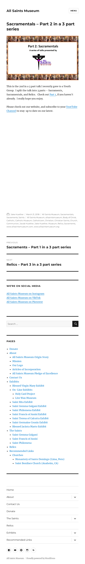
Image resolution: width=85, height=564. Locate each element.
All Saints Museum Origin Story (30, 357)
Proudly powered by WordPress (40, 558)
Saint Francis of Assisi (24, 438)
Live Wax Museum (25, 397)
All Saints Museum (23, 11)
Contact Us (15, 377)
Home (10, 489)
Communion (13, 223)
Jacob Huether (27, 223)
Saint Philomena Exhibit (26, 410)
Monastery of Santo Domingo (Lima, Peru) (39, 459)
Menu (73, 10)
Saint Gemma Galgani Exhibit (29, 406)
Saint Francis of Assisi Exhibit (29, 414)
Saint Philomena (22, 442)
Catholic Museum (23, 220)
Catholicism (38, 220)
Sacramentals (66, 214)
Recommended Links (21, 451)
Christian (49, 220)
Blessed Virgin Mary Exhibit (28, 385)
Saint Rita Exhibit (22, 402)
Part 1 (53, 94)
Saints (21, 217)
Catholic (10, 220)
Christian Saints (61, 220)
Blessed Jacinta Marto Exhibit (29, 426)
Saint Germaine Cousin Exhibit (30, 422)
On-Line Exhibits (22, 389)
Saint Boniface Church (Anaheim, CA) (36, 463)
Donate (13, 348)
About (12, 353)
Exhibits (14, 381)
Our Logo (17, 365)
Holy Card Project (25, 393)
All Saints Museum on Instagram (25, 293)
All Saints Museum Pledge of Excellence (35, 373)
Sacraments (12, 217)
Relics (60, 223)
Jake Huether (17, 214)
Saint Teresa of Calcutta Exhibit (30, 418)
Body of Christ (69, 217)
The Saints (15, 430)
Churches (17, 455)
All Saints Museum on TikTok (24, 297)
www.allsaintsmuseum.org (46, 226)
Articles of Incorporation (26, 369)
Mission (17, 361)
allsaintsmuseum (53, 217)
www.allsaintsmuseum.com (20, 226)
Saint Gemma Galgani (24, 434)
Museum (52, 223)
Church (73, 220)
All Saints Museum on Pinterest (25, 301)
